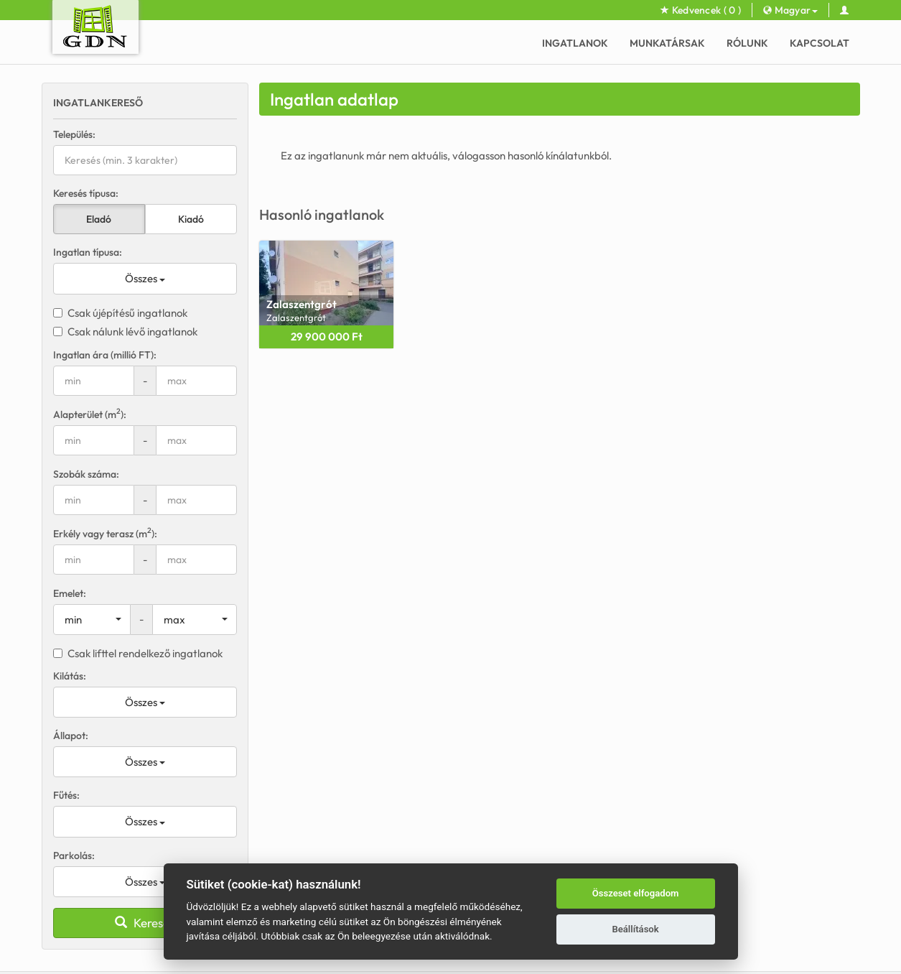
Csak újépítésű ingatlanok (120, 313)
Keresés (144, 922)
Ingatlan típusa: (87, 252)
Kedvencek (700, 10)
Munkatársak (667, 43)
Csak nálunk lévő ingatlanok (125, 331)
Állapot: (70, 735)
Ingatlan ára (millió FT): (105, 354)
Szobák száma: (86, 474)
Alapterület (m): (89, 414)
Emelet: (69, 593)
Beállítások (635, 929)
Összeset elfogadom (635, 893)
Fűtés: (66, 795)
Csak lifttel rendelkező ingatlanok (138, 653)
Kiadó (191, 219)
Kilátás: (69, 675)
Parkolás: (74, 855)
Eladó (98, 219)
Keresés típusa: (85, 193)
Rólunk (747, 43)
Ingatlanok (575, 43)
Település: (74, 134)
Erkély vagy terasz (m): (105, 533)
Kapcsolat (819, 43)
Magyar (790, 10)
